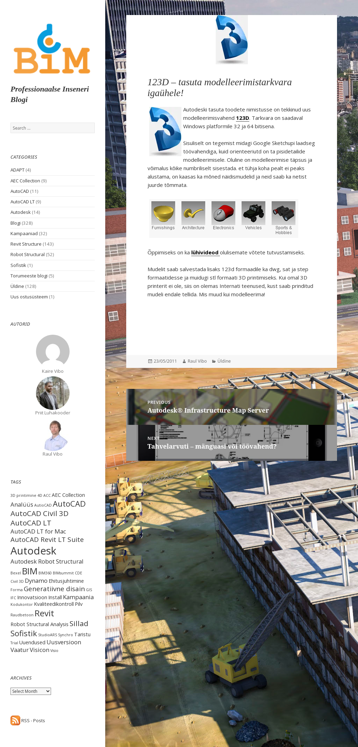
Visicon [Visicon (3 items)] (39, 650)
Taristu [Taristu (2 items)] (82, 634)
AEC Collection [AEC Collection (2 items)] (68, 495)
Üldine (17, 286)
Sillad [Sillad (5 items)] (79, 623)
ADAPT (17, 170)
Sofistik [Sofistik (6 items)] (23, 633)
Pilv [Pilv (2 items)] (79, 604)
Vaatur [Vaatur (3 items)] (19, 650)
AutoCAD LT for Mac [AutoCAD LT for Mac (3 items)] (38, 531)
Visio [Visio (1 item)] (54, 650)
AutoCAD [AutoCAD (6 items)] (69, 503)
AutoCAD (19, 191)
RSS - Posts (27, 720)
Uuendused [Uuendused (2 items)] (32, 642)
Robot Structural (27, 254)
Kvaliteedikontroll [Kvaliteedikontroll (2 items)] (54, 604)
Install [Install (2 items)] (55, 597)
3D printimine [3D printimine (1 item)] (23, 495)
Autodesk (20, 212)
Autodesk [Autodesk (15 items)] (33, 551)
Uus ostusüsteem (29, 296)
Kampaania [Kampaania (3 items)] (78, 597)
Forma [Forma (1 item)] (16, 589)
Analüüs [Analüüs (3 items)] (21, 504)
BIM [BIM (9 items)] (29, 571)
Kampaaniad (24, 233)
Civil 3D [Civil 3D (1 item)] (17, 581)
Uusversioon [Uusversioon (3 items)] (63, 642)
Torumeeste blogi (29, 276)
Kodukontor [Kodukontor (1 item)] (21, 604)
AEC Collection (25, 180)
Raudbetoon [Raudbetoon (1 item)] (22, 614)
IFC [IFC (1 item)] (13, 597)
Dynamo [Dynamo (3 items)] (36, 580)
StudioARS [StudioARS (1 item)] (47, 634)
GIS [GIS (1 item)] (89, 589)
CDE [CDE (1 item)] (78, 573)
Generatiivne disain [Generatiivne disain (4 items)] (54, 588)
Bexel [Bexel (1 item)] (15, 573)
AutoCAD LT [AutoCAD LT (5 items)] (30, 523)
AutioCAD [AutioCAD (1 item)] (43, 505)
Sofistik (18, 265)
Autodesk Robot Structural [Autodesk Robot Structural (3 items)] (47, 561)
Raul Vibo (197, 361)
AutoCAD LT (22, 201)
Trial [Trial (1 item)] (14, 642)
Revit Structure (26, 244)
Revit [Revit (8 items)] (44, 613)
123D (242, 117)
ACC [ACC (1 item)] (47, 495)
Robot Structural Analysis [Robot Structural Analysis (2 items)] (39, 624)
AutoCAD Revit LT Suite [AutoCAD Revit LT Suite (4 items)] (47, 539)
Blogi (15, 223)
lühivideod (205, 252)
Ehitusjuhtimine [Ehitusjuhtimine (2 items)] (66, 581)
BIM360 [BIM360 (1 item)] (45, 573)
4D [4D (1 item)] (39, 495)
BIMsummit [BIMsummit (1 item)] (63, 573)
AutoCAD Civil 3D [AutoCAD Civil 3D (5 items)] (39, 513)
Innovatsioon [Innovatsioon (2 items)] (32, 597)
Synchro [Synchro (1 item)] (65, 634)
